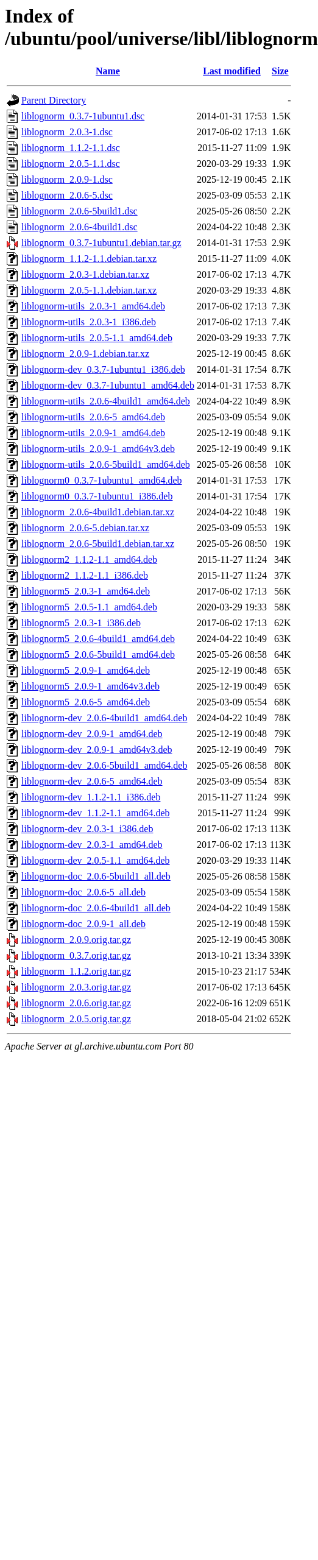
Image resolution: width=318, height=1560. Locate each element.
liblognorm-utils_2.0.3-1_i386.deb (88, 322)
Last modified (232, 71)
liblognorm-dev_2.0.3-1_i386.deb (87, 829)
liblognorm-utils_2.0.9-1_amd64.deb (93, 433)
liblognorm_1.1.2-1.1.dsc (70, 148)
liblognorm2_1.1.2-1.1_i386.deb (84, 575)
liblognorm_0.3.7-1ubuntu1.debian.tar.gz (101, 243)
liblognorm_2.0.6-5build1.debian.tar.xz (97, 543)
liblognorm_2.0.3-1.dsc (67, 132)
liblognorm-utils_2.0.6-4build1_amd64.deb (105, 401)
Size (280, 71)
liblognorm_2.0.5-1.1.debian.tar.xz (89, 290)
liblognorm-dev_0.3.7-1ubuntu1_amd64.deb (107, 385)
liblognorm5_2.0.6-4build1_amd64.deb (98, 639)
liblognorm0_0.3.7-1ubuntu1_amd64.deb (101, 480)
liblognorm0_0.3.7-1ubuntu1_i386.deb (96, 496)
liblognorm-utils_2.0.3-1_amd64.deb (93, 306)
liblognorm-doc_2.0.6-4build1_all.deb (96, 908)
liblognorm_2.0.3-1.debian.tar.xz (85, 274)
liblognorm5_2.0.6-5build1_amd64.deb (98, 654)
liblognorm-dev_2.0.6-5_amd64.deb (92, 781)
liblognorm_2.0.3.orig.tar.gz (76, 987)
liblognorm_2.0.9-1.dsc (67, 179)
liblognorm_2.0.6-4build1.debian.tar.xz (97, 512)
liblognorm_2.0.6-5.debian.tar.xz (85, 528)
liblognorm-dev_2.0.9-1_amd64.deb (92, 734)
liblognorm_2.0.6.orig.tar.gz (76, 1003)
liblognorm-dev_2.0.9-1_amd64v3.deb (96, 749)
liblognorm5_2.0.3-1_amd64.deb (85, 591)
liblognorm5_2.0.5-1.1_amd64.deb (89, 607)
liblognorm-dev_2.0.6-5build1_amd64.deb (104, 765)
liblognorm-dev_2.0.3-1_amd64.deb (92, 844)
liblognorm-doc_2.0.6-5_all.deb (83, 892)
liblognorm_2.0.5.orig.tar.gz (76, 1019)
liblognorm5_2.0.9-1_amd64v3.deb (90, 686)
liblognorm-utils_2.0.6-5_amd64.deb (93, 417)
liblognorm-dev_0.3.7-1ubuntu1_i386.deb (103, 369)
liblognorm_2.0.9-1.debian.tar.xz (85, 353)
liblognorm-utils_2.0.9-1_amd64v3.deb (98, 448)
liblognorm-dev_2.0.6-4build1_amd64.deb (104, 718)
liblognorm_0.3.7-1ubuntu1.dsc (82, 116)
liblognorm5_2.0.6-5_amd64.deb (85, 702)
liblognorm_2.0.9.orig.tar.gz (76, 939)
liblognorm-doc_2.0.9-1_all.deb (83, 924)
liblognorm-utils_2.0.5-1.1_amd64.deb (96, 338)
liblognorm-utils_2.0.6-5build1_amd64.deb (105, 464)
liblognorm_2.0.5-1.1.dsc (70, 163)
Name (108, 71)
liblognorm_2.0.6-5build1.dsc (79, 211)
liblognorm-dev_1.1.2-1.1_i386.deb (90, 797)
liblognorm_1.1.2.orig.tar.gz (76, 971)
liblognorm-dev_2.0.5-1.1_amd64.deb (95, 860)
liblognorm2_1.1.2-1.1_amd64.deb (89, 559)
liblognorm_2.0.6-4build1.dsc (79, 227)
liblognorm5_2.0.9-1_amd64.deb (85, 670)
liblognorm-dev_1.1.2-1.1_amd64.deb (95, 813)
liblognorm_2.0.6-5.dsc (67, 195)
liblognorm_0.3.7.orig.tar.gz (76, 955)
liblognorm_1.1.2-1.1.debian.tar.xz (89, 258)
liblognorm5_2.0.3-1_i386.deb (81, 623)
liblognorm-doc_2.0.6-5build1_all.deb (96, 876)
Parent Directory (53, 100)
